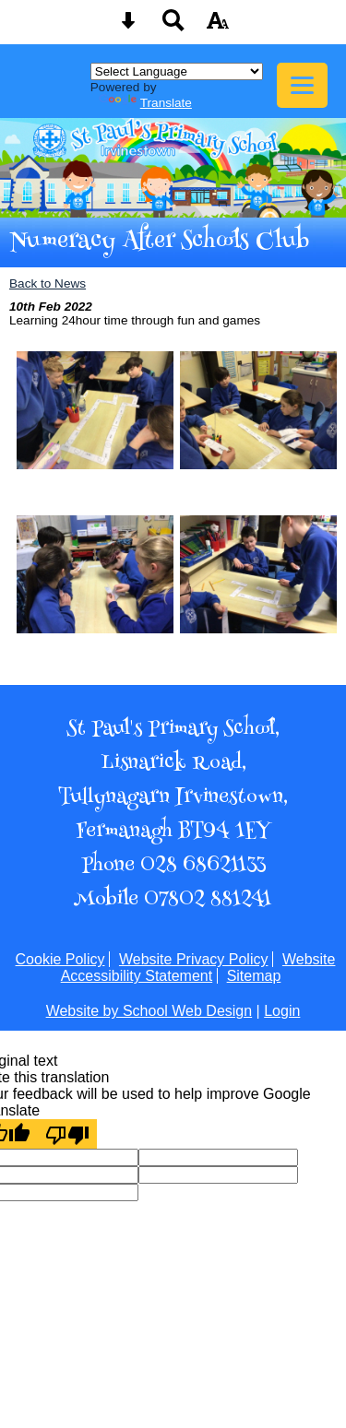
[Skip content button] (128, 26)
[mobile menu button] (302, 85)
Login (282, 1011)
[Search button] (173, 26)
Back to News (47, 283)
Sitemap (254, 976)
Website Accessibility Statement (198, 967)
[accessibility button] (217, 26)
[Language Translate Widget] (176, 71)
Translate (145, 103)
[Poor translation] (67, 1134)
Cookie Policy (60, 959)
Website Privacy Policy (193, 959)
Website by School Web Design (149, 1011)
